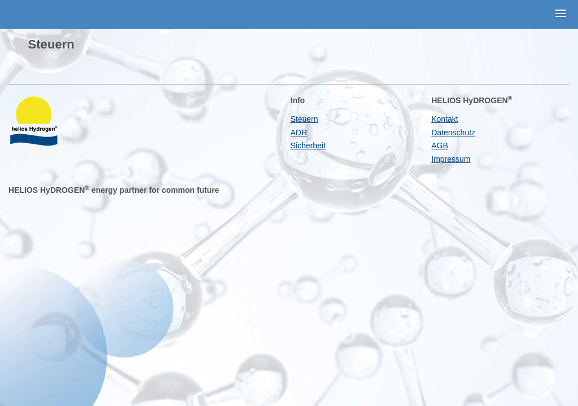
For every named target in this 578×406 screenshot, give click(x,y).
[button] (561, 14)
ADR (299, 132)
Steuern (304, 118)
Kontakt (444, 118)
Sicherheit (308, 145)
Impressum (450, 159)
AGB (439, 145)
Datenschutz (453, 132)
